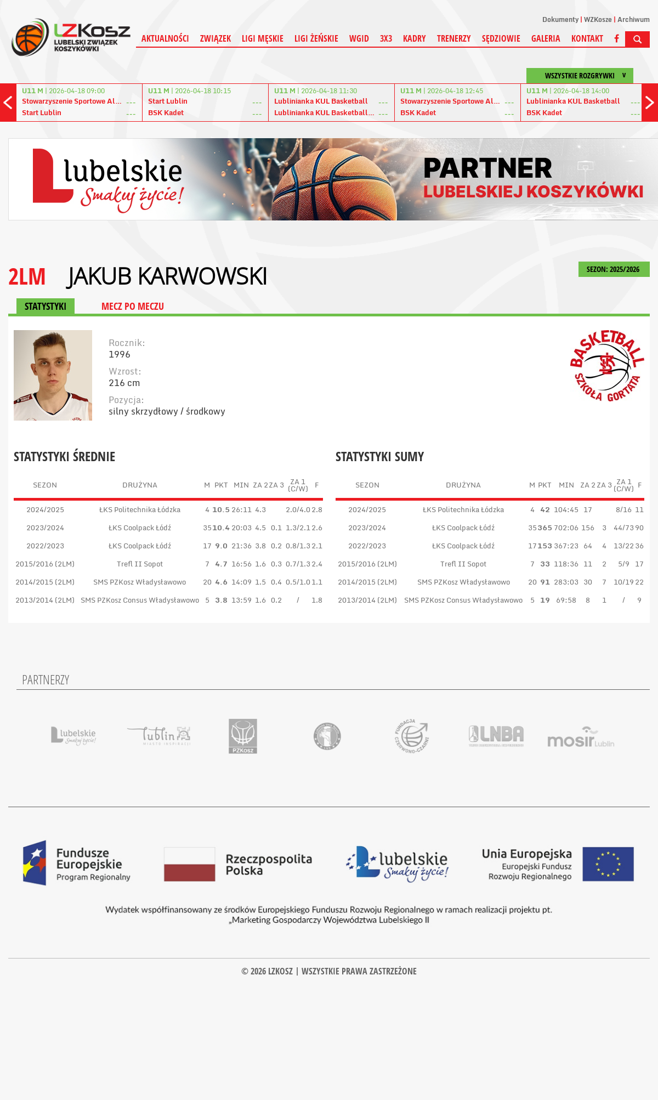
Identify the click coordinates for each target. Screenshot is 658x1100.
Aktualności (165, 38)
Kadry (414, 38)
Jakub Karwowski (168, 276)
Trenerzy (454, 38)
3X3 (386, 38)
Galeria (545, 38)
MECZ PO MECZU (132, 306)
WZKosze (598, 19)
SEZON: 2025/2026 (614, 269)
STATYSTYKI (45, 306)
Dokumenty (560, 19)
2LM (27, 275)
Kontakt (587, 38)
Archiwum (633, 19)
